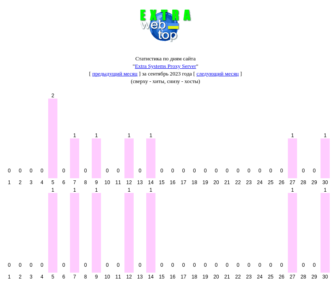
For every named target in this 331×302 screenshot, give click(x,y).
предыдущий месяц (114, 73)
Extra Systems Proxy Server (165, 66)
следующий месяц (218, 73)
